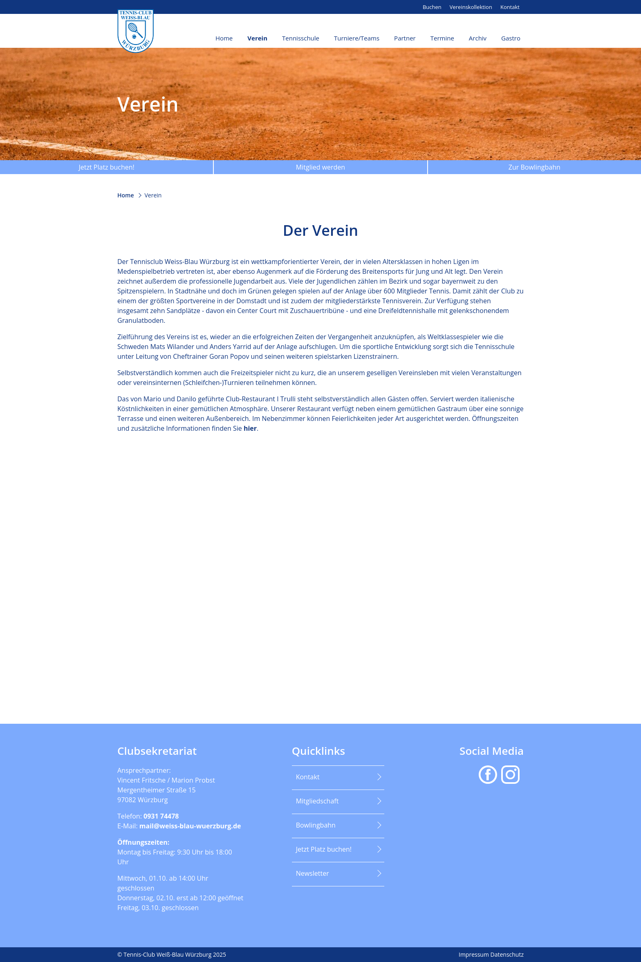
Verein (257, 38)
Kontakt (510, 7)
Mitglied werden (320, 167)
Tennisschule (300, 38)
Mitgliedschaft (317, 800)
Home (224, 38)
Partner (405, 38)
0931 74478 (161, 816)
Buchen (432, 7)
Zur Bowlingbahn (534, 167)
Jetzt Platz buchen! (106, 167)
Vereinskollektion (471, 7)
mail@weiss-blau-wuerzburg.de (190, 825)
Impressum (475, 954)
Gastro (510, 38)
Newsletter (312, 873)
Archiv (477, 38)
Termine (442, 38)
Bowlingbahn (316, 825)
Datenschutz (507, 954)
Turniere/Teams (356, 38)
